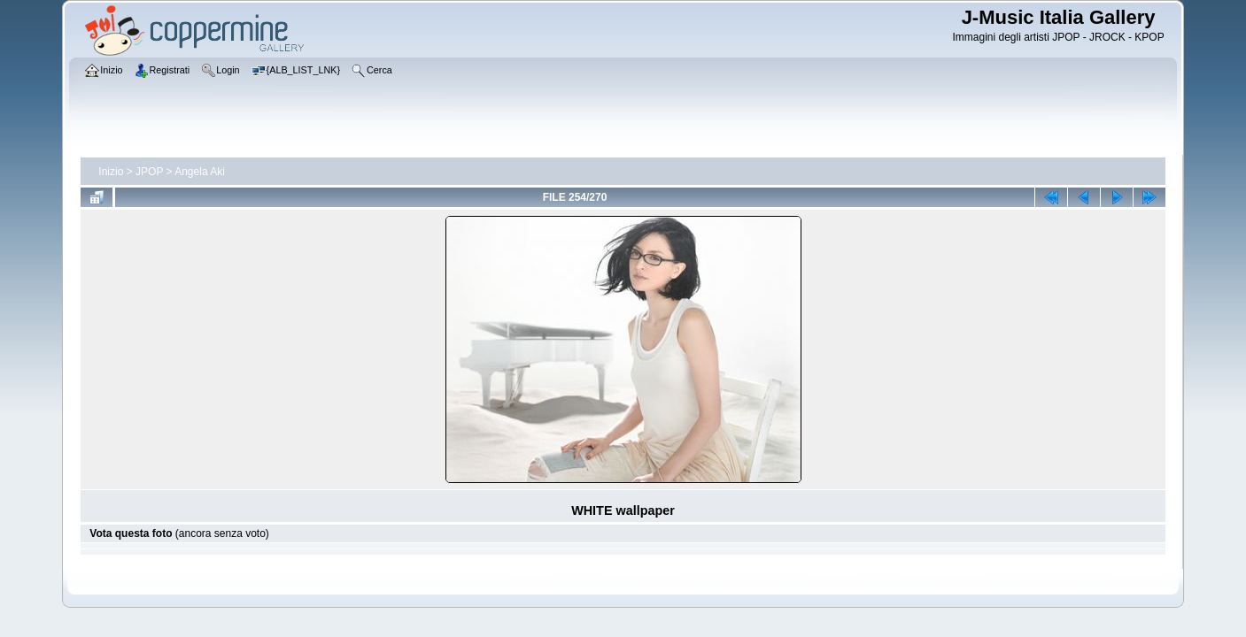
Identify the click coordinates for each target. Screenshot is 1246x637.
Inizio (110, 171)
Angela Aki (199, 171)
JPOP (149, 171)
